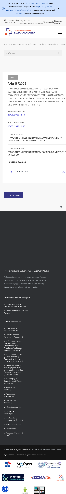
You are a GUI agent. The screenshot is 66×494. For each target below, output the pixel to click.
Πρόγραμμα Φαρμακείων (9, 395)
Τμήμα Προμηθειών (36, 44)
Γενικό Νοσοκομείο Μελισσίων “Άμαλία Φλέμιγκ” (15, 305)
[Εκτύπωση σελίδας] (61, 207)
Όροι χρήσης (9, 455)
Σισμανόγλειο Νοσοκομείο (20, 450)
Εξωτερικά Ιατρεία (58, 22)
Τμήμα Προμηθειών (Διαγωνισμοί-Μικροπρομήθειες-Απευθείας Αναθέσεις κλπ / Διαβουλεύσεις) (13, 345)
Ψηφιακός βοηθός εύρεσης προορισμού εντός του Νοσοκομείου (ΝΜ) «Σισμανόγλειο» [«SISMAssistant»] (13, 370)
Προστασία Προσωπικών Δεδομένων (31, 455)
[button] (5, 488)
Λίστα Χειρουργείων (14, 407)
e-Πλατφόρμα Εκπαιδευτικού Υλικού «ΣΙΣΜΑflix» (13, 381)
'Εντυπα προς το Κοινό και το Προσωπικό (13, 336)
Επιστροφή (13, 195)
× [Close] (58, 8)
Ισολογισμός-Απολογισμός (10, 401)
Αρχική (7, 44)
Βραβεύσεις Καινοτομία (10, 412)
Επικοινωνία (49, 22)
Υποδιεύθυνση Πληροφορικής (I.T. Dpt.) (13, 419)
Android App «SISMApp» (9, 388)
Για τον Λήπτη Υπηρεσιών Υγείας (11, 329)
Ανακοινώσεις (18, 44)
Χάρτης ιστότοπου (13, 424)
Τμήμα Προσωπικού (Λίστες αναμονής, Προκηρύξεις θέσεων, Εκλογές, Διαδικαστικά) (13, 357)
